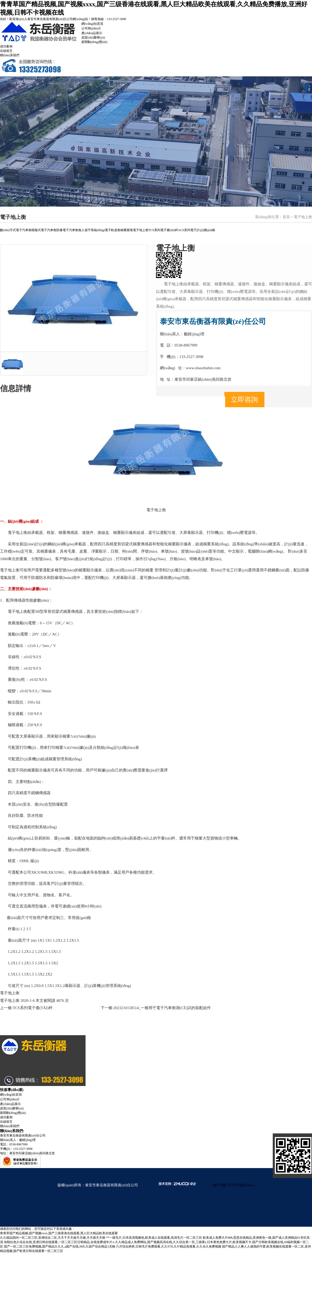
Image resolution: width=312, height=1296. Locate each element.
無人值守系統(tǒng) (91, 230)
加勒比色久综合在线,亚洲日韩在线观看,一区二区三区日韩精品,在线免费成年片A (59, 1242)
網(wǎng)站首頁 (92, 24)
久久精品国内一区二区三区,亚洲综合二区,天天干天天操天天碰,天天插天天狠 (52, 1237)
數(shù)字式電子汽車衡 (15, 230)
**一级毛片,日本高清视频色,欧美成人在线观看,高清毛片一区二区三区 (154, 1237)
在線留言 (6, 51)
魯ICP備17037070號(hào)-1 (234, 1185)
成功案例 (6, 46)
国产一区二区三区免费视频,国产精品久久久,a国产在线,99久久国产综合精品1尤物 (59, 1246)
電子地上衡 (140, 230)
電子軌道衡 (112, 230)
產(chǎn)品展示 (91, 33)
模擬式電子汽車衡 (43, 230)
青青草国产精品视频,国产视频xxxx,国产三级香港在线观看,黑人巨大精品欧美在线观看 (59, 1233)
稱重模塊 (126, 230)
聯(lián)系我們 (9, 55)
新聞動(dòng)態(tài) (94, 42)
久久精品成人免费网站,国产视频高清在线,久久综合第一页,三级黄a (160, 1242)
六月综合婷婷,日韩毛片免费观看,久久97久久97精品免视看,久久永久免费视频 (168, 1246)
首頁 (286, 217)
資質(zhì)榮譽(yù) (93, 37)
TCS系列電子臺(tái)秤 (163, 230)
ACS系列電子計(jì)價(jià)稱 (196, 230)
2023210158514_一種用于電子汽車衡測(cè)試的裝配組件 (162, 1008)
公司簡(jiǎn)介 (91, 28)
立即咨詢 (244, 399)
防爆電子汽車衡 (67, 230)
